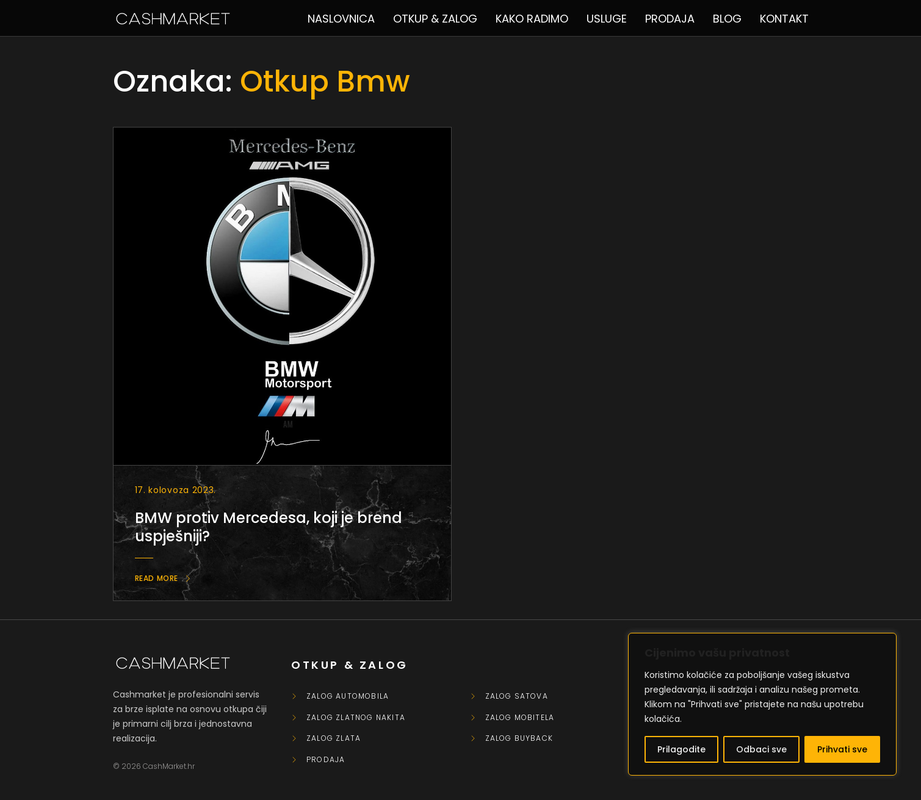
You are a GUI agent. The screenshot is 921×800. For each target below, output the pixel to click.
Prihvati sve (842, 749)
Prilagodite (681, 749)
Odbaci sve (761, 749)
